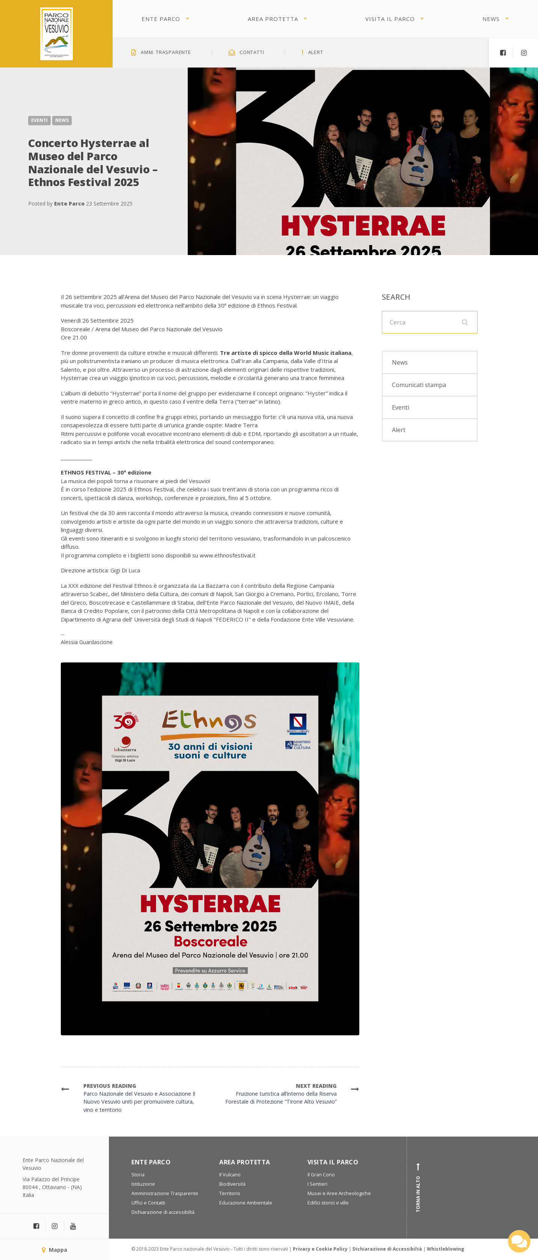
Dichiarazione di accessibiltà (162, 1212)
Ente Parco (161, 19)
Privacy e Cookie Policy (320, 1249)
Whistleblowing (445, 1249)
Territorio (229, 1193)
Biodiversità (232, 1184)
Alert (398, 430)
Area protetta (273, 19)
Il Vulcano (230, 1174)
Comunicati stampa (419, 385)
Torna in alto (418, 1187)
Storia (138, 1174)
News (491, 19)
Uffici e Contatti (148, 1203)
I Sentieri (317, 1184)
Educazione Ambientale (245, 1203)
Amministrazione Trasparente (164, 1193)
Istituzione (143, 1184)
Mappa (54, 1249)
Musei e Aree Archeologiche (339, 1193)
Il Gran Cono (321, 1174)
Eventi (39, 120)
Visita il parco (390, 19)
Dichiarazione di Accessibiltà (387, 1249)
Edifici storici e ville (328, 1203)
